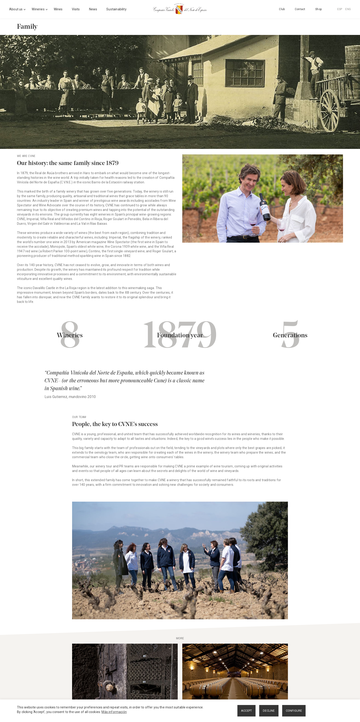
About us (15, 9)
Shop (318, 9)
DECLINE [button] (269, 710)
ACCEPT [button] (246, 710)
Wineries (38, 9)
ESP (339, 9)
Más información (114, 712)
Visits (76, 9)
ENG (348, 9)
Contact (300, 9)
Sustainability (116, 9)
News (93, 9)
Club (282, 9)
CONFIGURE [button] (294, 710)
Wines (58, 9)
